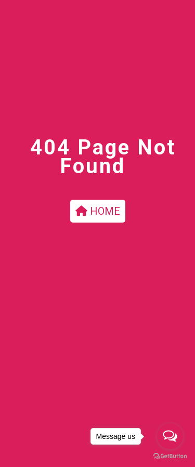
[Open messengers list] (170, 436)
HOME (97, 211)
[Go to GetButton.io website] (170, 456)
